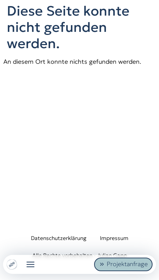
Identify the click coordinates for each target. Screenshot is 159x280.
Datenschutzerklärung (58, 238)
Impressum (114, 238)
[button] (30, 264)
